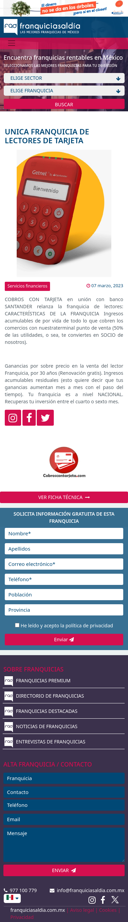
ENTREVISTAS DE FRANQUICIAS (44, 741)
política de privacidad (89, 625)
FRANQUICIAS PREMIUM (37, 680)
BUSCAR (64, 104)
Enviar (64, 639)
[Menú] (12, 43)
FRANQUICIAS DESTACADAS (41, 711)
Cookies (107, 910)
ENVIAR (64, 870)
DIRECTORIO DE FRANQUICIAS (44, 696)
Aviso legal (82, 910)
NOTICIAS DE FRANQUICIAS (41, 726)
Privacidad (22, 917)
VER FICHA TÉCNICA (64, 497)
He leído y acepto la (67, 625)
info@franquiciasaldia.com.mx (87, 890)
